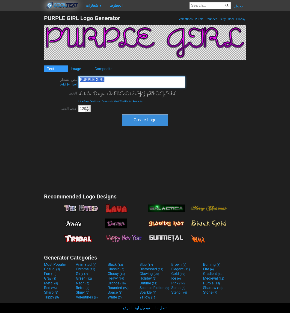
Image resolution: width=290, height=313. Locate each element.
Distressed (151, 269)
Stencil (179, 292)
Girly (222, 19)
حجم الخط (69, 108)
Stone (210, 292)
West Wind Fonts (122, 101)
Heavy (116, 278)
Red (50, 288)
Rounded (211, 19)
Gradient (212, 274)
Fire (208, 269)
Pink (178, 283)
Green (84, 278)
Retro (82, 288)
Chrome (85, 269)
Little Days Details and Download (95, 101)
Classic (116, 269)
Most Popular (55, 264)
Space (115, 292)
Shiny (82, 292)
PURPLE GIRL (131, 82)
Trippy (51, 297)
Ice (176, 278)
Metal (51, 283)
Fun (50, 274)
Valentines (185, 19)
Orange (117, 283)
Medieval (213, 278)
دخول (238, 6)
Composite (103, 69)
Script (178, 288)
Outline (148, 283)
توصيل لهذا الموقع (136, 308)
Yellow (148, 297)
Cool (231, 19)
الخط (73, 93)
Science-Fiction (154, 288)
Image (76, 69)
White (115, 297)
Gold (178, 274)
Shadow (213, 288)
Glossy (241, 19)
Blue (146, 264)
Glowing (149, 274)
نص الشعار (68, 81)
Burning (211, 264)
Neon (82, 283)
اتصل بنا (161, 308)
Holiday (148, 278)
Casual (52, 269)
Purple (199, 19)
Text (50, 69)
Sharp (51, 292)
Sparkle (147, 292)
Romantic (138, 101)
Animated (86, 264)
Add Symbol (68, 84)
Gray (50, 278)
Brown (178, 264)
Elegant (180, 269)
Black (115, 264)
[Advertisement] (21, 84)
